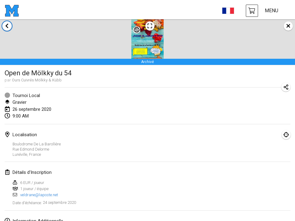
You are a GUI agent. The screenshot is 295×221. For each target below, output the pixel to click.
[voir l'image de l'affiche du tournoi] (150, 26)
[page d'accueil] (12, 11)
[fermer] (288, 26)
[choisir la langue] (228, 10)
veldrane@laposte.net (39, 195)
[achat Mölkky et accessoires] (252, 11)
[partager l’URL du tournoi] (285, 87)
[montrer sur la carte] (286, 134)
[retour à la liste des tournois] (7, 26)
